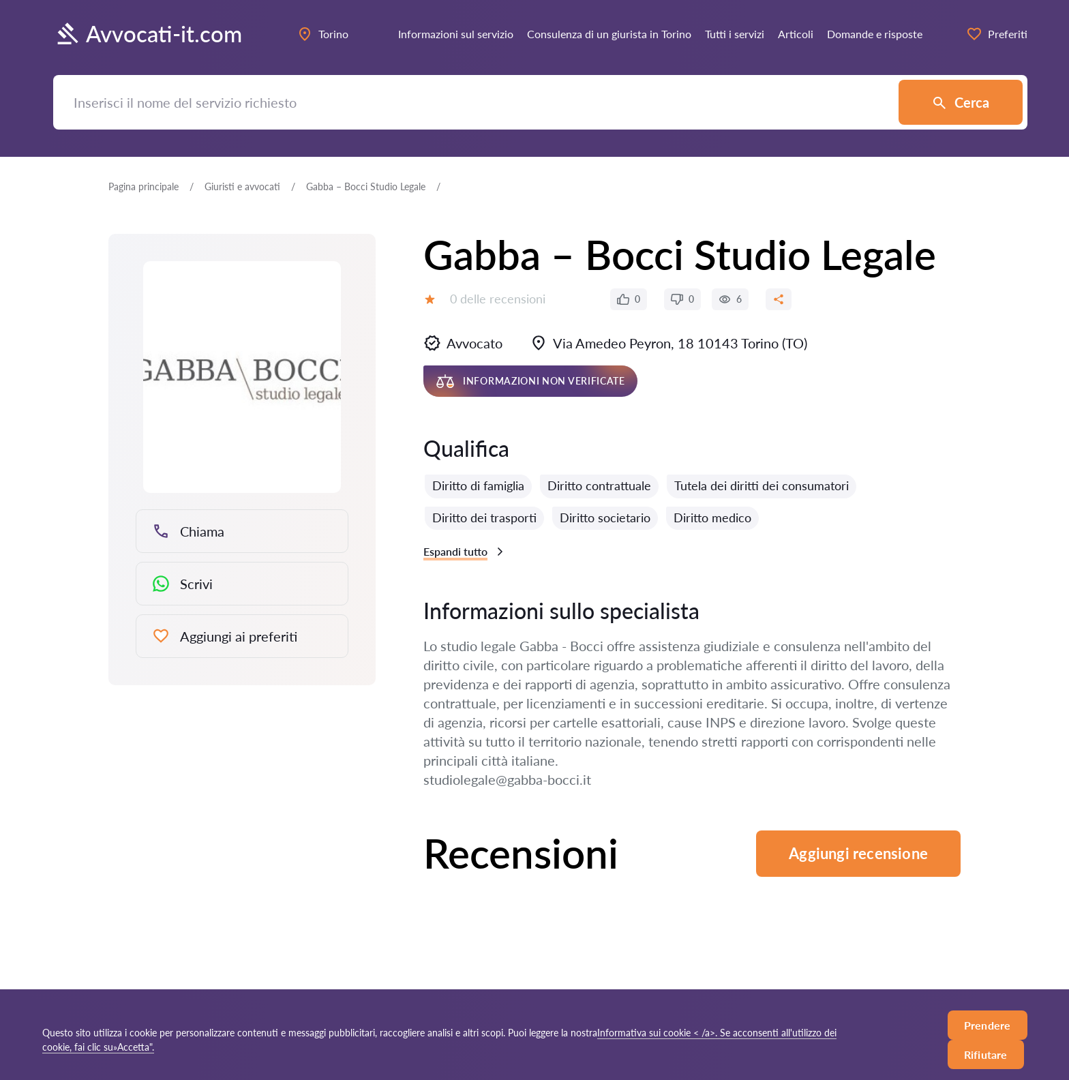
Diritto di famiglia (478, 485)
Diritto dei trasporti (484, 517)
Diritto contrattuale (599, 485)
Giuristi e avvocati (242, 186)
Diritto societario (605, 517)
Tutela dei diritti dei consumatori (761, 485)
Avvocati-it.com (147, 34)
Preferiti (996, 34)
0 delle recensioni (497, 298)
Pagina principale (143, 186)
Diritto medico (712, 517)
